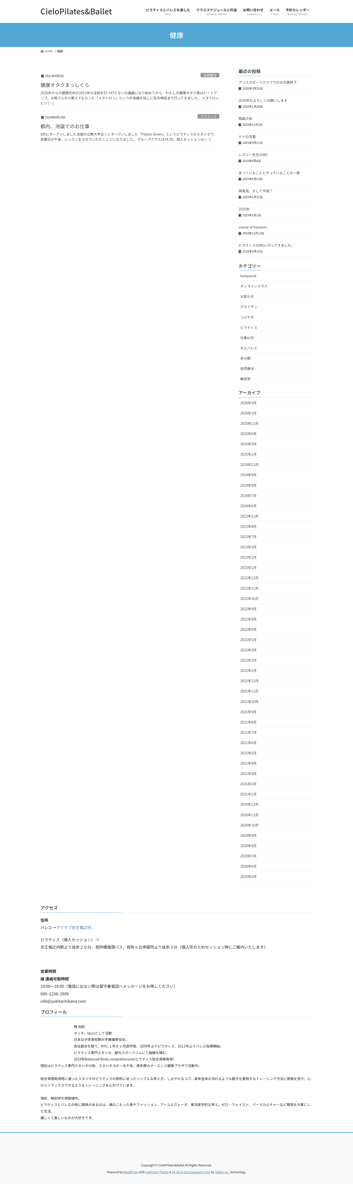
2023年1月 (248, 567)
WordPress (131, 1172)
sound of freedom (253, 227)
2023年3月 (248, 546)
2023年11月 (249, 516)
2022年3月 (248, 649)
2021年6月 (248, 742)
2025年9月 (248, 433)
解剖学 (245, 378)
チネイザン (248, 306)
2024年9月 (248, 474)
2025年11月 (249, 423)
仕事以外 (247, 337)
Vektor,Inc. (222, 1172)
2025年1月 (248, 454)
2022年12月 (249, 577)
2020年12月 (249, 804)
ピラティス (208, 116)
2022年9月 (248, 608)
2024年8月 (248, 485)
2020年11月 (249, 814)
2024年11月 (249, 464)
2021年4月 (248, 763)
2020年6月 (248, 866)
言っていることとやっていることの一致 (269, 172)
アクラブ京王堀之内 (73, 927)
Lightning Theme (157, 1172)
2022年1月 (248, 670)
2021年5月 (248, 752)
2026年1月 (248, 413)
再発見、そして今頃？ (256, 190)
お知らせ (247, 296)
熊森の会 (245, 118)
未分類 (245, 358)
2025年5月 (248, 443)
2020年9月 (248, 835)
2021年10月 (249, 701)
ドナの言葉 (247, 136)
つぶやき (247, 317)
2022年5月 (248, 639)
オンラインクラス (254, 286)
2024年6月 (248, 505)
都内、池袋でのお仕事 (64, 126)
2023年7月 (248, 536)
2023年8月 (248, 526)
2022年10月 (249, 598)
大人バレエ (248, 347)
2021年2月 (248, 783)
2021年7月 (248, 732)
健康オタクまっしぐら (64, 84)
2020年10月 (249, 825)
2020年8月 (248, 845)
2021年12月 (249, 680)
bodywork (248, 275)
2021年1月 (248, 794)
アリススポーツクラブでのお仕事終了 (268, 82)
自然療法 (210, 75)
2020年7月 (248, 855)
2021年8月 (248, 722)
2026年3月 (248, 402)
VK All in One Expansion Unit (191, 1172)
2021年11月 (249, 691)
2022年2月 (248, 660)
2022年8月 (248, 619)
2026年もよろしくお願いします (263, 100)
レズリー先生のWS (253, 154)
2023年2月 (248, 557)
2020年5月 (248, 876)
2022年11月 (249, 588)
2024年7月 (248, 495)
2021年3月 (248, 773)
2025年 (244, 209)
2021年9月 (248, 711)
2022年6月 (248, 629)
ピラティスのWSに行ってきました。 (267, 245)
